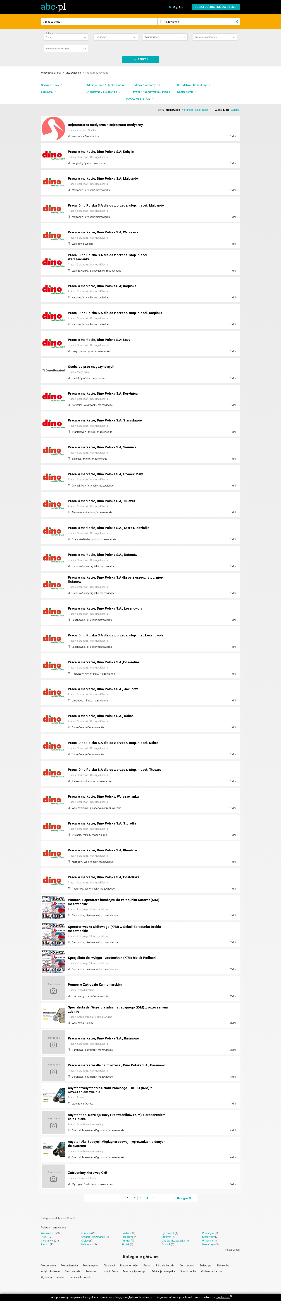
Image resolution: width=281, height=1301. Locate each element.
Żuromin (166, 1236)
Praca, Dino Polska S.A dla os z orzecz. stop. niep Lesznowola (108, 634)
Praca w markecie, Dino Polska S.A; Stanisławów (108, 420)
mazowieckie (58, 1227)
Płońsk (125, 1244)
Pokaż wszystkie (138, 98)
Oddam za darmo (211, 1271)
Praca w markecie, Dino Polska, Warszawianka (106, 797)
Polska (45, 1227)
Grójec (85, 1240)
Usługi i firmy (110, 1271)
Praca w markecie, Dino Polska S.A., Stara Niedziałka (111, 528)
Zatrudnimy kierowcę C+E (89, 1173)
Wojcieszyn (208, 1244)
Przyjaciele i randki (80, 1277)
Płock (44, 1236)
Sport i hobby (188, 1271)
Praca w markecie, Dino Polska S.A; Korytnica (105, 394)
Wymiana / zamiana (52, 1277)
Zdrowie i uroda (165, 1265)
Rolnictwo (91, 1271)
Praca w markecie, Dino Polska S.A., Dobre (103, 716)
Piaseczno (128, 1236)
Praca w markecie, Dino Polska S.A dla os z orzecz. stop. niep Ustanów (118, 580)
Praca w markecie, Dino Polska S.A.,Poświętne (106, 662)
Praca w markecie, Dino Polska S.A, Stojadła (104, 823)
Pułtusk (126, 1240)
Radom (45, 1244)
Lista (226, 109)
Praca (147, 1265)
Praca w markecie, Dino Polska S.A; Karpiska (104, 286)
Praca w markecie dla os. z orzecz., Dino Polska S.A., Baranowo (111, 1064)
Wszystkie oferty (51, 72)
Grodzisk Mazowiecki (93, 1236)
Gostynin (127, 1233)
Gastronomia (185, 92)
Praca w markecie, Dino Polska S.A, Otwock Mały (108, 474)
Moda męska (90, 1265)
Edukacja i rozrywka (163, 1271)
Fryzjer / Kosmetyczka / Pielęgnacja (154, 92)
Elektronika (223, 1265)
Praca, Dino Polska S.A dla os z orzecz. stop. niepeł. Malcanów (110, 204)
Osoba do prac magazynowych (93, 367)
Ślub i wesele (72, 1271)
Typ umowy (101, 37)
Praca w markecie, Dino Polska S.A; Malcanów (106, 179)
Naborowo (87, 1244)
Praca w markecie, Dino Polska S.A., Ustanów (105, 555)
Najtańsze (188, 109)
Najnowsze (173, 109)
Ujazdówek (168, 1233)
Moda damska (69, 1265)
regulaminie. (223, 1297)
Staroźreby (208, 1236)
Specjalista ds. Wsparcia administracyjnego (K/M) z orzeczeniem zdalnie (110, 1010)
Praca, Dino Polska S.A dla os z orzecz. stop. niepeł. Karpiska (118, 313)
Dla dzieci (109, 1265)
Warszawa (47, 1233)
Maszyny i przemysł (134, 1271)
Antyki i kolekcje (50, 1271)
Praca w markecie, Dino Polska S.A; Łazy (101, 340)
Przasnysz (208, 1233)
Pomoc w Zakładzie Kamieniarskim (96, 985)
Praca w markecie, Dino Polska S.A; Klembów (105, 850)
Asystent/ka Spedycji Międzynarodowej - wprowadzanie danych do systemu (114, 1144)
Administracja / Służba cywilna (105, 85)
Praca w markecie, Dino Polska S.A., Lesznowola (108, 609)
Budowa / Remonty (144, 85)
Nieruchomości (129, 1265)
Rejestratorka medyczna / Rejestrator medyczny (107, 125)
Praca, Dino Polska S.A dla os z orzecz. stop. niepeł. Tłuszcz (117, 770)
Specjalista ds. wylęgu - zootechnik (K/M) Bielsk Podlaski (115, 958)
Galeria (235, 109)
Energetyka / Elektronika (101, 92)
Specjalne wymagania (206, 37)
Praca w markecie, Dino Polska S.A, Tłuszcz (104, 501)
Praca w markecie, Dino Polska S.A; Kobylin (103, 152)
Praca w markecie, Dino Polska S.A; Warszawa (106, 232)
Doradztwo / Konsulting (192, 85)
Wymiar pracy (152, 37)
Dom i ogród (187, 1265)
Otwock (166, 1244)
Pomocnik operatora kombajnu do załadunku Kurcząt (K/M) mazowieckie (116, 902)
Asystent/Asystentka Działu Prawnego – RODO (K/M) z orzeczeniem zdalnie (113, 1090)
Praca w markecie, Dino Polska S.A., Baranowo (106, 1038)
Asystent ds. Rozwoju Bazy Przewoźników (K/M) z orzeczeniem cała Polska (109, 1117)
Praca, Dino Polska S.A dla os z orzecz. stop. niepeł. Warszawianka (110, 258)
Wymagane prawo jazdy (57, 48)
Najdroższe (202, 109)
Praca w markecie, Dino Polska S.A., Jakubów (105, 689)
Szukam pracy (50, 85)
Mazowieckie (73, 72)
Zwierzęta (205, 1265)
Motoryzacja (48, 1265)
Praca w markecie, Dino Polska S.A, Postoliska (106, 877)
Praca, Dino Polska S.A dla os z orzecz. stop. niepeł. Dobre (116, 743)
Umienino (207, 1240)
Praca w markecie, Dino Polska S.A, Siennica (104, 447)
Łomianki (86, 1233)
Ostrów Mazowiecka (173, 1240)
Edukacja (47, 92)
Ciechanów (47, 1240)
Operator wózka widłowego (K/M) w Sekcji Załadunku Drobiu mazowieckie (117, 929)
